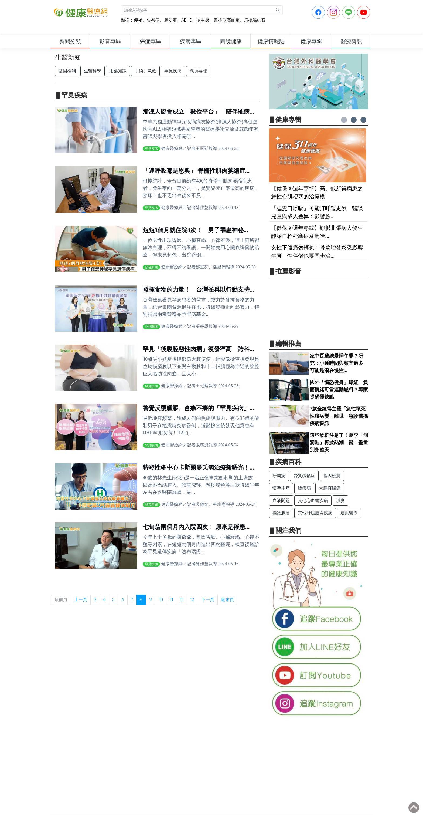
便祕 (138, 20)
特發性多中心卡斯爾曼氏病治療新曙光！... (198, 467)
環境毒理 (198, 70)
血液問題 (281, 500)
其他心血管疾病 (313, 500)
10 (161, 599)
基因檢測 (67, 70)
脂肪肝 (170, 20)
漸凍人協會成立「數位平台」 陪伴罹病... (198, 111)
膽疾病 (304, 488)
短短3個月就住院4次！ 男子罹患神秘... (195, 230)
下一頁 (207, 599)
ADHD (186, 20)
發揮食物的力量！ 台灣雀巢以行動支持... (198, 289)
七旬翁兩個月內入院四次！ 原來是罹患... (196, 527)
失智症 (153, 20)
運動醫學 (349, 512)
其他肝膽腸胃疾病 (315, 512)
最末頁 (227, 599)
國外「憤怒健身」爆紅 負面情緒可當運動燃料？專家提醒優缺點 (339, 390)
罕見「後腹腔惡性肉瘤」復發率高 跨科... (198, 349)
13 (192, 599)
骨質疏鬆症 (304, 475)
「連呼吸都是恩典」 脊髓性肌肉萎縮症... (196, 170)
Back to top (414, 807)
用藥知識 (118, 70)
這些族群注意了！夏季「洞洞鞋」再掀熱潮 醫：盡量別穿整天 (339, 443)
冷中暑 (202, 20)
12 (182, 599)
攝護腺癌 (281, 512)
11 (171, 599)
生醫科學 (92, 70)
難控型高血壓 (227, 20)
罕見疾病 (173, 70)
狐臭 (340, 500)
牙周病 (278, 475)
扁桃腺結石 (254, 20)
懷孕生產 (281, 488)
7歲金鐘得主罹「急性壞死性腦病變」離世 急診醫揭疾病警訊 (339, 416)
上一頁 (80, 599)
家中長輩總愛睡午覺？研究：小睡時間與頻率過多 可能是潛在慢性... (339, 363)
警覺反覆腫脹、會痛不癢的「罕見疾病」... (198, 408)
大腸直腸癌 (329, 488)
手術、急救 (145, 70)
